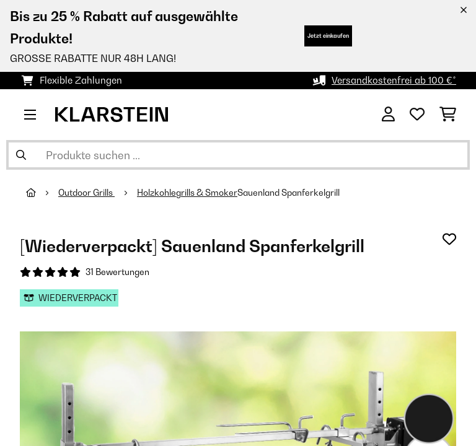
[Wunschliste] (417, 114)
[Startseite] (42, 193)
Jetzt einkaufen (328, 35)
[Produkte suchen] (238, 155)
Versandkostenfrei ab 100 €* (394, 80)
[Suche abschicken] (21, 154)
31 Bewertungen (117, 272)
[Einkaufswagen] (447, 114)
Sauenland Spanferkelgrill (288, 193)
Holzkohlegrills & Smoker (187, 193)
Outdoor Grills (86, 193)
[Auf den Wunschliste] (449, 239)
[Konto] (388, 114)
